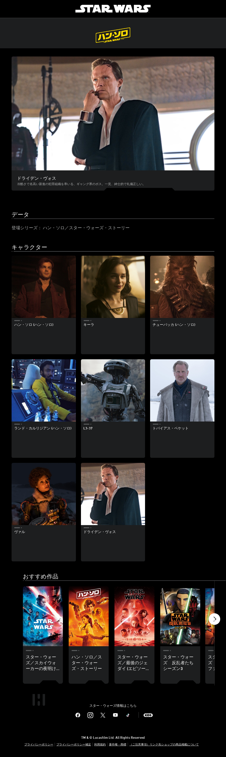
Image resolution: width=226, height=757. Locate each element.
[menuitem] (7, 8)
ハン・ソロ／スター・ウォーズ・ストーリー (86, 227)
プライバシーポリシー (38, 744)
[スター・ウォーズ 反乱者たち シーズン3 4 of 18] (180, 616)
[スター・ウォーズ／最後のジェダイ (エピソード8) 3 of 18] (134, 616)
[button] (214, 620)
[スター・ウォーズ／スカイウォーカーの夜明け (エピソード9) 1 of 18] (43, 616)
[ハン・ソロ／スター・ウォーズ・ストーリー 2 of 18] (89, 616)
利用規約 (100, 744)
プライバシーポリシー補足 (73, 744)
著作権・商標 (117, 744)
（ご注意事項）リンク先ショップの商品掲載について (164, 744)
